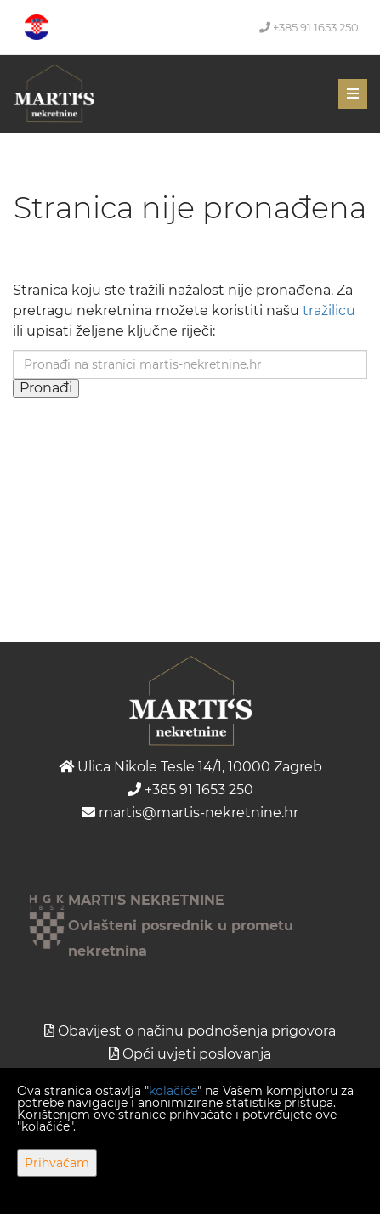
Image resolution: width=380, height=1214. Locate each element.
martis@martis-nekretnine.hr (190, 813)
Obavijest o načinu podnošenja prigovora (197, 1031)
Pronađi (46, 388)
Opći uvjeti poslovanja (196, 1054)
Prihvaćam (57, 1163)
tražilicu (329, 310)
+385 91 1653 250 (309, 27)
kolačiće (173, 1090)
